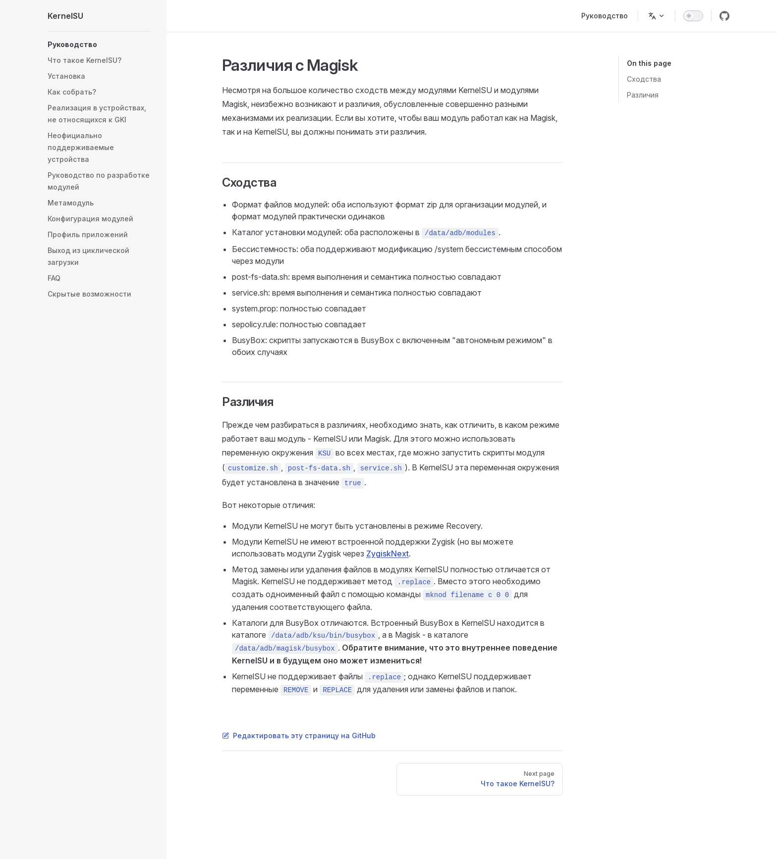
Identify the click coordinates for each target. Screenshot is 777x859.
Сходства (644, 79)
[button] (99, 44)
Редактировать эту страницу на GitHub (299, 735)
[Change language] (656, 16)
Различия (643, 95)
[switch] (693, 15)
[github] (724, 16)
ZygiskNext (387, 553)
